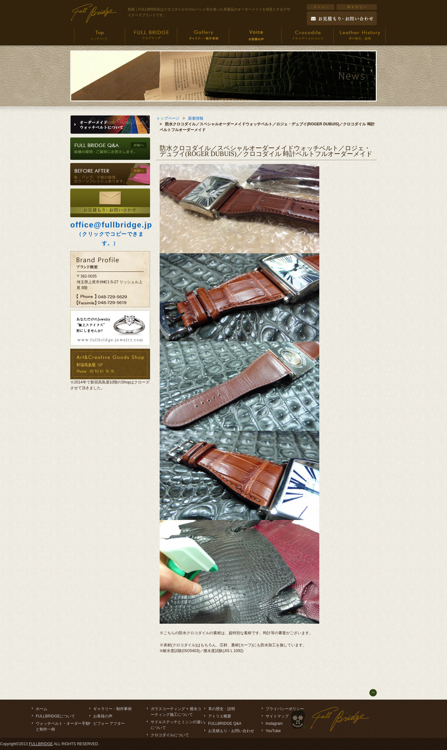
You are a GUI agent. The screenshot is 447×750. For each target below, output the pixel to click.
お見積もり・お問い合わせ (231, 731)
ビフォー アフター (109, 723)
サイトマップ (277, 716)
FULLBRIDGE (41, 744)
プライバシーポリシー (285, 709)
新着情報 (195, 118)
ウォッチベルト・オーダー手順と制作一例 (62, 726)
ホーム (41, 709)
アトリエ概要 (219, 716)
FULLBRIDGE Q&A (224, 723)
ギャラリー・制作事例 (112, 709)
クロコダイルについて (170, 735)
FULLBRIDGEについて (55, 716)
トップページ (167, 118)
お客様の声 (102, 716)
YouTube (273, 731)
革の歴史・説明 (221, 709)
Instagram (274, 723)
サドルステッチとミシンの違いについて (177, 725)
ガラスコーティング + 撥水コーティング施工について (176, 712)
